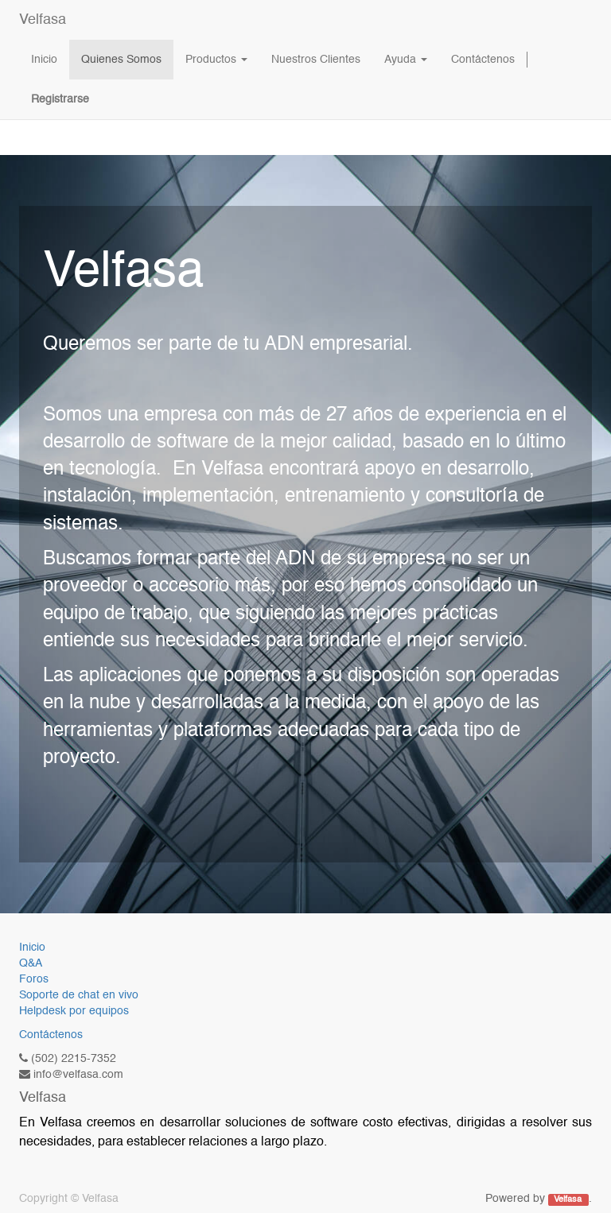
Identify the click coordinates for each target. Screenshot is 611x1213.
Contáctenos (51, 1035)
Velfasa (42, 20)
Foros (34, 979)
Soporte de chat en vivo (78, 995)
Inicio (32, 947)
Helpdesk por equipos (74, 1011)
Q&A (30, 963)
